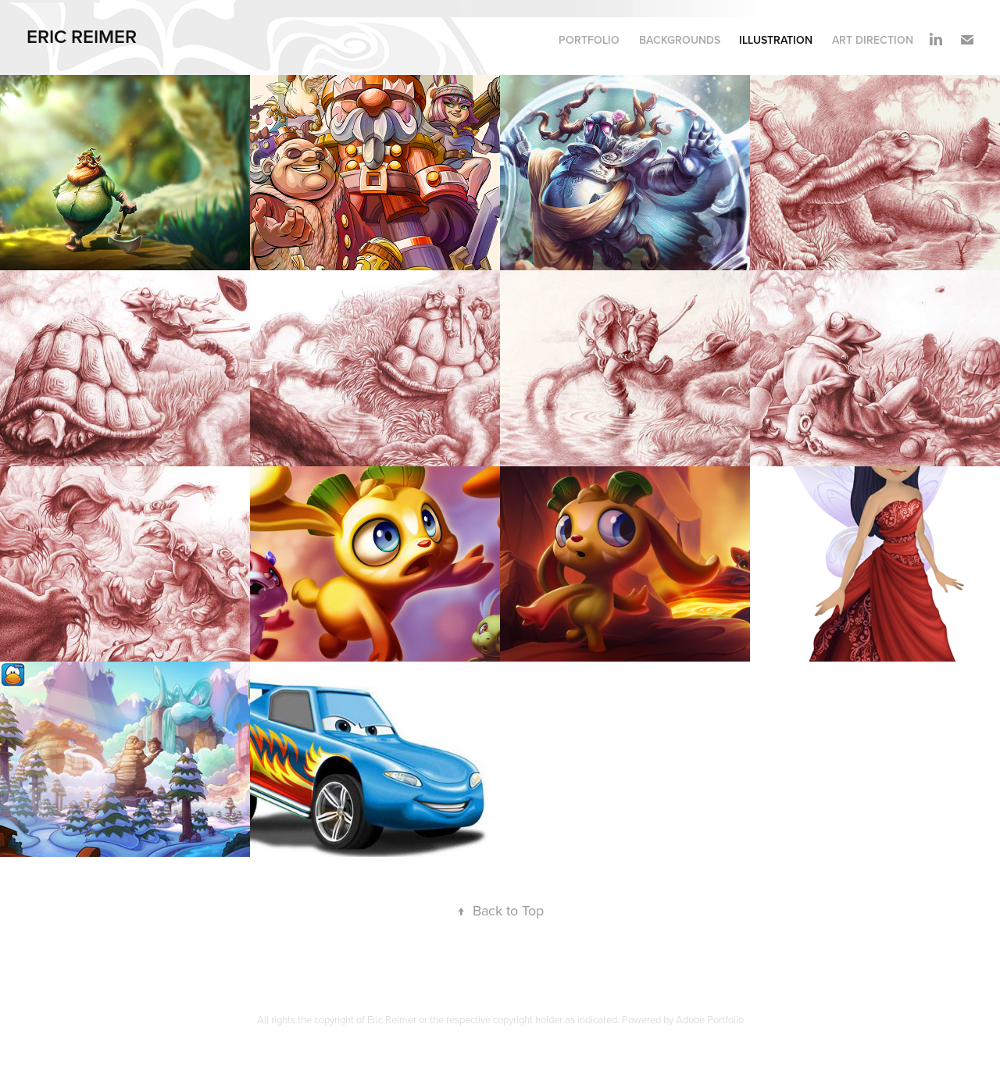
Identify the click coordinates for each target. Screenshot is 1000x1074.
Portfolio (589, 40)
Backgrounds (679, 40)
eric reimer (84, 36)
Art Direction (872, 40)
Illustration (775, 40)
